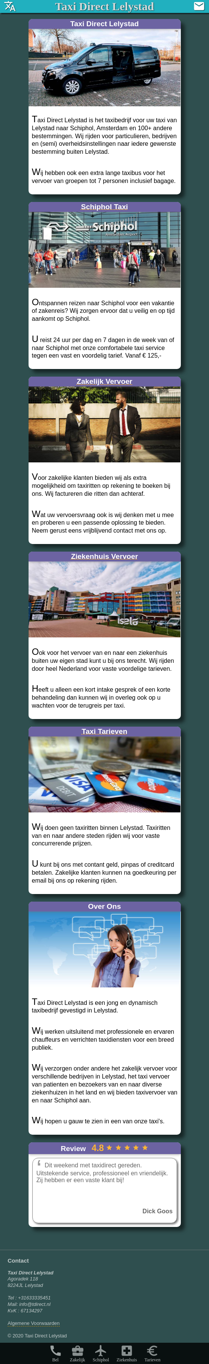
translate (10, 6)
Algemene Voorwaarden (34, 1323)
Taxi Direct (104, 6)
